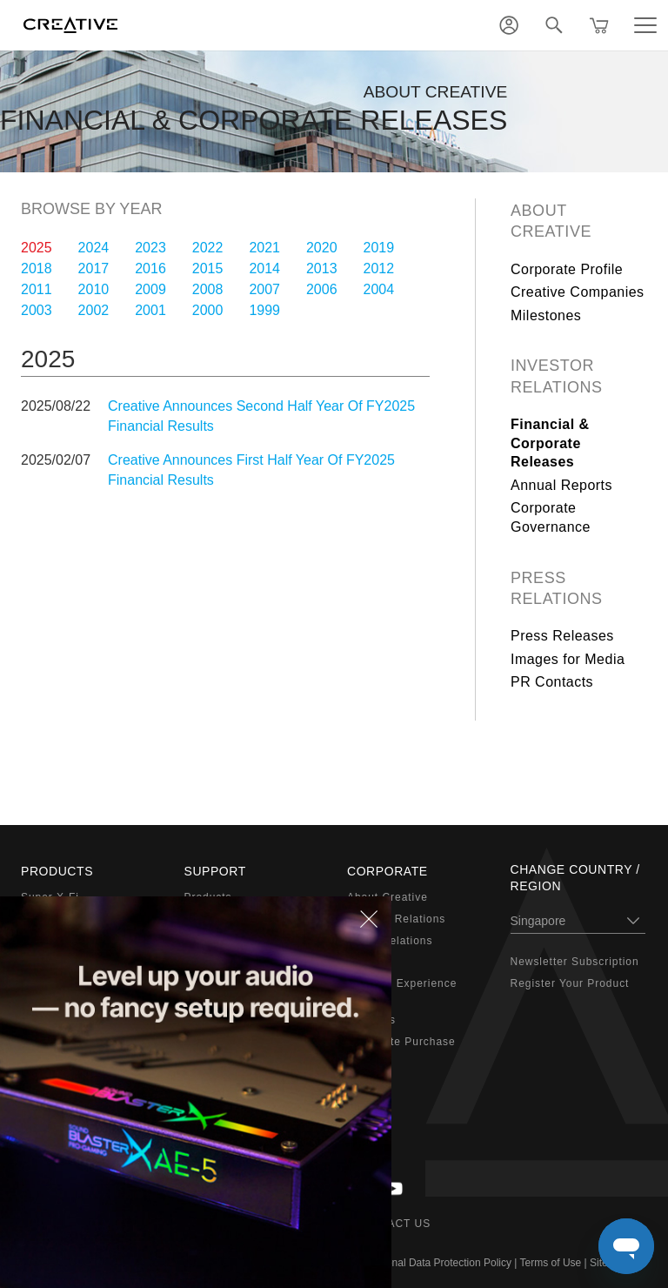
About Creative (551, 221)
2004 (379, 289)
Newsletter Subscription (575, 962)
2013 (321, 268)
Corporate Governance (551, 517)
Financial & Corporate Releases (550, 443)
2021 (264, 247)
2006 (321, 289)
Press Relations (557, 588)
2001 (150, 310)
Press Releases (562, 635)
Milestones (546, 315)
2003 (36, 310)
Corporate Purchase (401, 1042)
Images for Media (568, 659)
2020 (321, 247)
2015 (208, 268)
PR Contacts (552, 681)
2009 (150, 289)
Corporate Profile (567, 269)
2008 (208, 289)
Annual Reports (561, 485)
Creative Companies (578, 292)
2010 (94, 289)
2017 (94, 268)
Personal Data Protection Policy (437, 1263)
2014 (264, 268)
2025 (36, 247)
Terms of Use (551, 1263)
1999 (264, 310)
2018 (36, 268)
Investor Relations (557, 376)
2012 (379, 268)
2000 (208, 310)
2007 (264, 289)
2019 (379, 247)
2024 (94, 247)
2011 (36, 289)
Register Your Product (570, 983)
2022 (208, 247)
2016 (150, 268)
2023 (150, 247)
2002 (94, 310)
